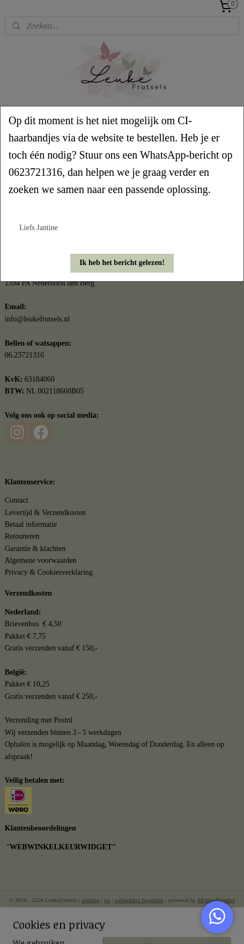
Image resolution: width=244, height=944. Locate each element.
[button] (122, 263)
